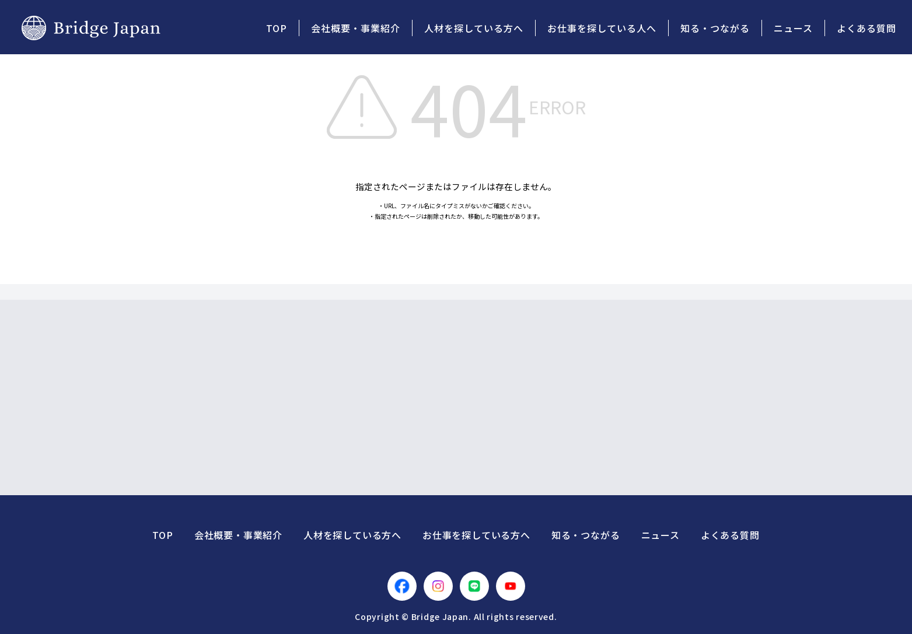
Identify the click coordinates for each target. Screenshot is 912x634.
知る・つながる (585, 535)
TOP (162, 535)
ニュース (660, 535)
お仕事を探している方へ (476, 535)
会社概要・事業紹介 (238, 535)
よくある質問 (730, 535)
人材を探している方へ (352, 535)
